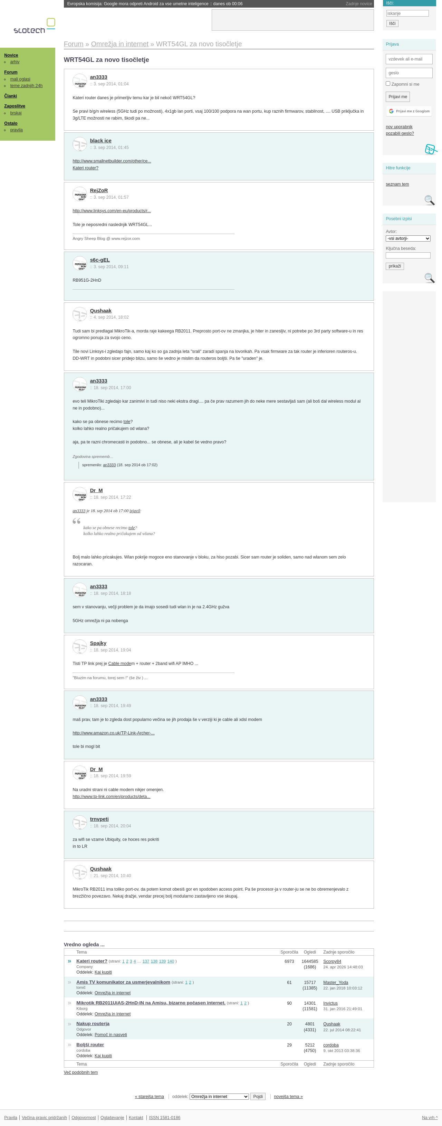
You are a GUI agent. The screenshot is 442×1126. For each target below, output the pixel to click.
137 (146, 961)
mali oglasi (20, 79)
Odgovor (83, 1029)
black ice (101, 140)
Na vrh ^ (430, 1117)
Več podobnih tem (81, 1072)
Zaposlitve (14, 106)
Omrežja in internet (113, 993)
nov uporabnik (399, 126)
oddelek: (210, 1096)
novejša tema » (288, 1096)
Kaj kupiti (103, 972)
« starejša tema (149, 1096)
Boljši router (90, 1044)
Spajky (98, 643)
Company (84, 967)
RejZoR (99, 190)
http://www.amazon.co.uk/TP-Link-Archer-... (113, 733)
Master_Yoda (335, 982)
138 (154, 961)
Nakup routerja (92, 1023)
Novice (11, 55)
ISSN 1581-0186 (164, 1117)
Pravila (10, 1117)
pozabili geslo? (400, 133)
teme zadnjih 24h (26, 85)
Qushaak (101, 310)
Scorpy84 (332, 961)
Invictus (330, 1003)
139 (162, 961)
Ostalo (10, 123)
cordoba (83, 1050)
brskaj (16, 113)
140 (170, 961)
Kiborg (81, 1008)
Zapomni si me (402, 84)
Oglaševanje (112, 1117)
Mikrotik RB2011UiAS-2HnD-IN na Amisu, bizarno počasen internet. (150, 1002)
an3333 (98, 77)
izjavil (134, 510)
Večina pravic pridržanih (44, 1117)
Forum (10, 72)
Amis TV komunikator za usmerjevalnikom (123, 982)
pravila (16, 130)
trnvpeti (99, 819)
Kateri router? (85, 168)
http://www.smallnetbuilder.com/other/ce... (112, 161)
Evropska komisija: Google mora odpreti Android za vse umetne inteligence (155, 3)
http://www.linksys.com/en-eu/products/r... (112, 210)
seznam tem (397, 184)
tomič (81, 987)
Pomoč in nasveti (111, 1034)
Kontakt (136, 1117)
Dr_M (96, 490)
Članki (10, 96)
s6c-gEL (100, 260)
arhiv (15, 61)
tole (127, 421)
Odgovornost (83, 1117)
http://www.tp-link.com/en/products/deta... (111, 796)
